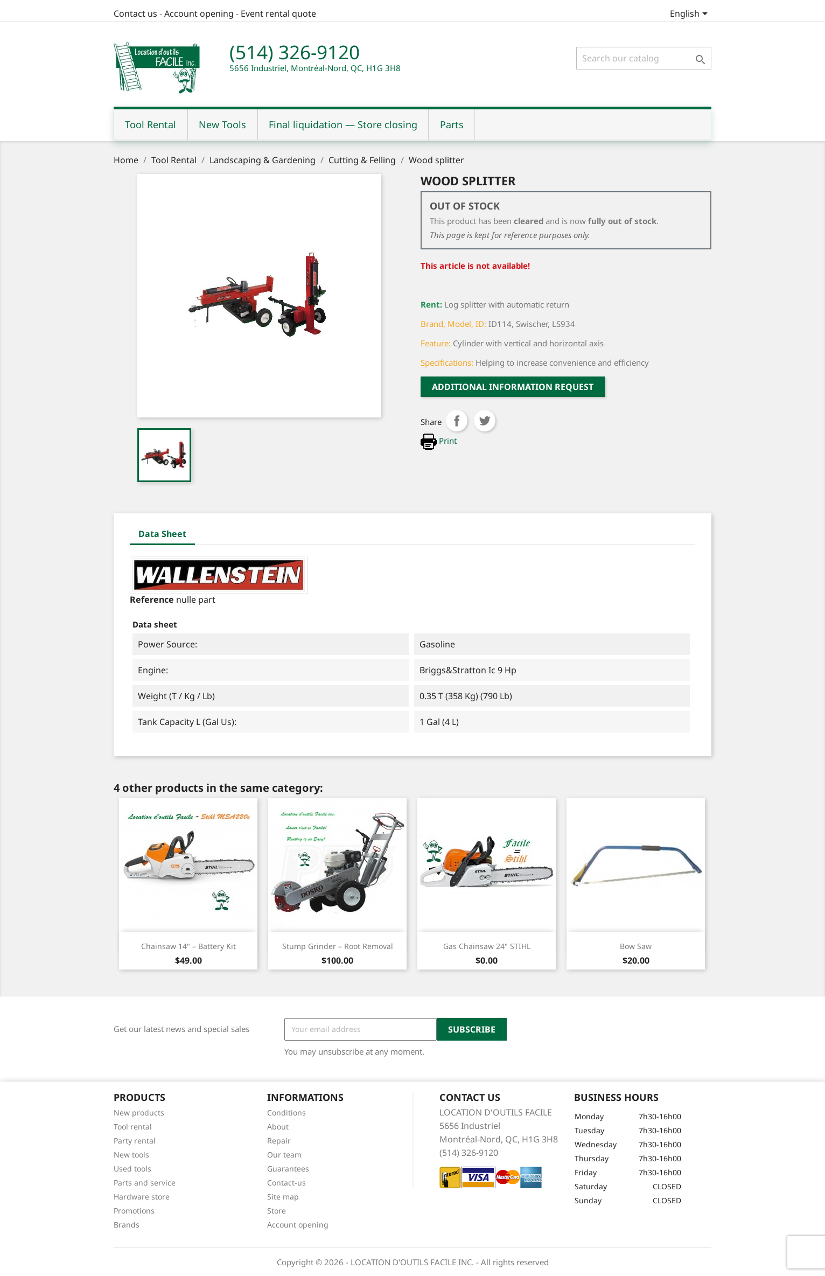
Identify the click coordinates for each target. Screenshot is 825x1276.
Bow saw (636, 946)
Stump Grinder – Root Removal (337, 946)
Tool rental (133, 1126)
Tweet (484, 420)
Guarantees (288, 1168)
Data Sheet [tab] (162, 534)
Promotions (134, 1210)
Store (276, 1210)
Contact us (135, 13)
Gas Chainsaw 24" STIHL (486, 946)
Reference (152, 599)
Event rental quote (278, 13)
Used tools (132, 1168)
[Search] (643, 58)
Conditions (286, 1112)
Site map (283, 1196)
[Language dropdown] (690, 14)
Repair (279, 1140)
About (278, 1126)
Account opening (199, 13)
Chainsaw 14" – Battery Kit (188, 946)
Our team (284, 1154)
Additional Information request (512, 387)
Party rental (135, 1140)
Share (456, 420)
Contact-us (286, 1182)
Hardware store (142, 1196)
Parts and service (145, 1182)
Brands (126, 1224)
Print (439, 440)
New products (139, 1112)
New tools (131, 1154)
